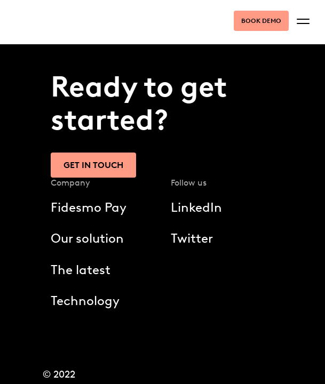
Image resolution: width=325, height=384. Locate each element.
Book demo (261, 21)
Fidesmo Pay (88, 207)
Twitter (192, 238)
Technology (85, 300)
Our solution (87, 238)
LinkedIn (196, 207)
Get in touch (93, 165)
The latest (80, 269)
